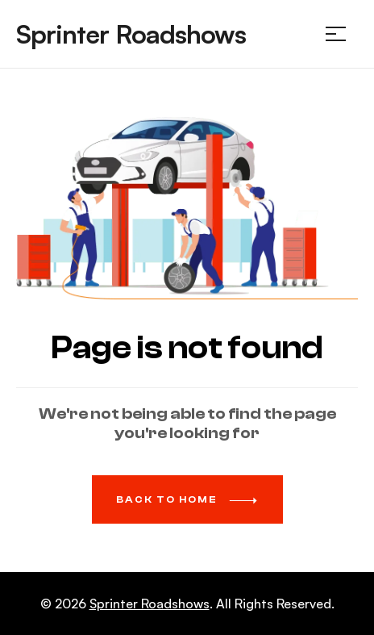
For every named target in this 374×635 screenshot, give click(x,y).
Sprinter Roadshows (131, 34)
